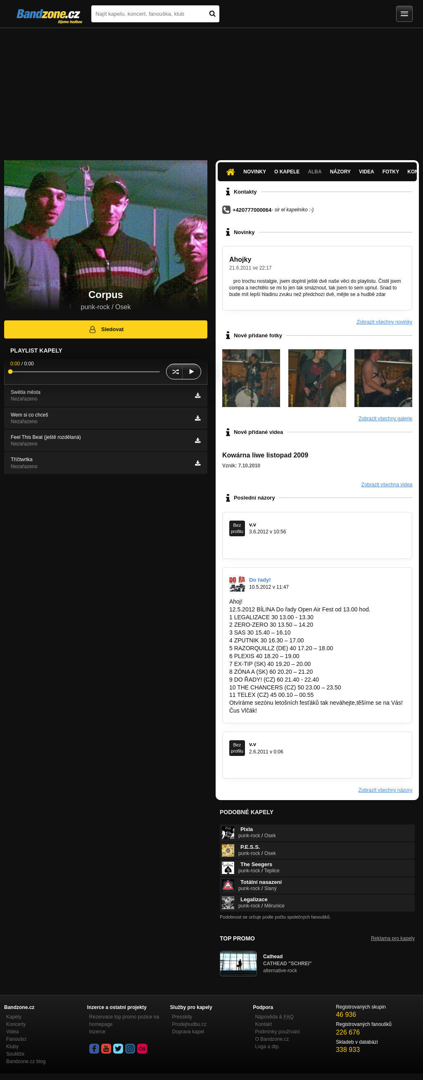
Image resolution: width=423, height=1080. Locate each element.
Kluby (12, 1046)
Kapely (13, 1017)
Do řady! (260, 580)
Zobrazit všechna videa (386, 485)
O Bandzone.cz (272, 1039)
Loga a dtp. (267, 1046)
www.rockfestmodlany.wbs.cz (266, 546)
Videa (366, 172)
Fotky (391, 172)
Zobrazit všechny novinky (384, 322)
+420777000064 (252, 210)
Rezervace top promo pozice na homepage (124, 1020)
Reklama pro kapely (393, 938)
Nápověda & (274, 1017)
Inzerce (97, 1032)
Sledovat (106, 329)
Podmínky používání (277, 1032)
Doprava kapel (188, 1032)
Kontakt (263, 1024)
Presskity (182, 1017)
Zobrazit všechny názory (385, 790)
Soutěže (15, 1054)
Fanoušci (16, 1039)
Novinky (254, 172)
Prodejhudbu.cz (189, 1024)
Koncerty (16, 1024)
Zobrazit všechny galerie (385, 419)
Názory (340, 172)
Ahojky (240, 259)
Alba (314, 172)
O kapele (286, 172)
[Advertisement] (211, 90)
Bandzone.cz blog (25, 1061)
